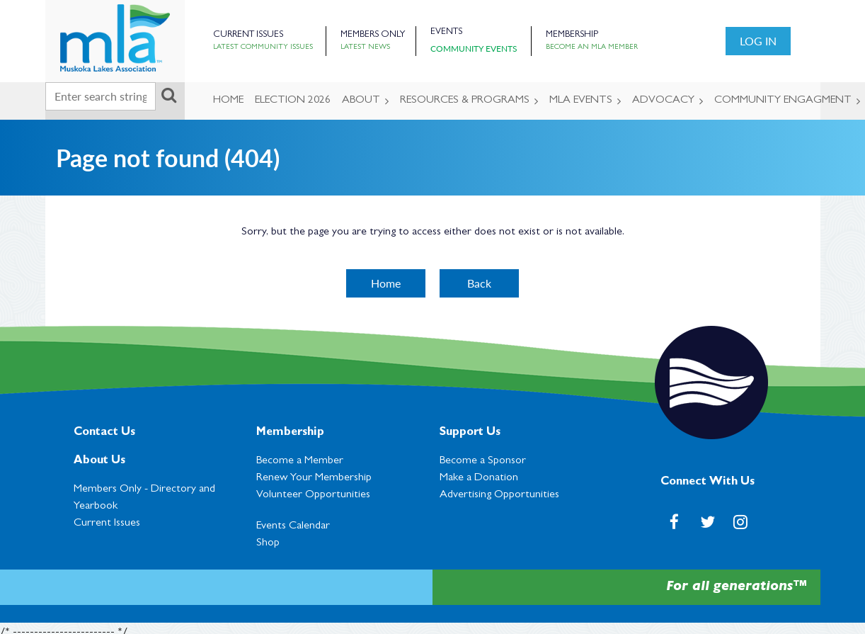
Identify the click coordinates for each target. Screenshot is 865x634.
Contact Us (104, 432)
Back (479, 283)
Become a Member (299, 461)
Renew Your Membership (314, 478)
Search (169, 95)
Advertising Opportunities (499, 495)
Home (386, 283)
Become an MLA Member (592, 47)
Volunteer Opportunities (313, 495)
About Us (99, 461)
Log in (758, 40)
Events (446, 32)
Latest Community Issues (263, 47)
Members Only (372, 35)
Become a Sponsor (483, 461)
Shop (268, 543)
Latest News (365, 47)
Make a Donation (479, 478)
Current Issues (248, 35)
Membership (572, 35)
